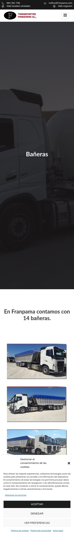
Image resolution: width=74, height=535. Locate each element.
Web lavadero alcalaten (18, 6)
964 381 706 (13, 3)
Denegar (37, 513)
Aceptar (37, 504)
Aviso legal (58, 530)
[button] (69, 463)
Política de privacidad (40, 530)
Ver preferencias (37, 522)
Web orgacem (65, 6)
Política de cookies (20, 530)
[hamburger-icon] (65, 15)
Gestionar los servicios (15, 495)
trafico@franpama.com (60, 3)
